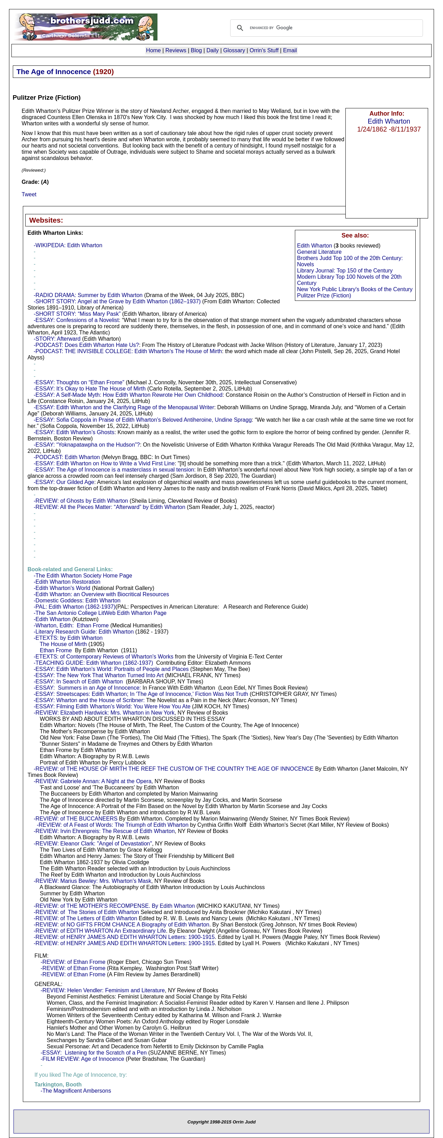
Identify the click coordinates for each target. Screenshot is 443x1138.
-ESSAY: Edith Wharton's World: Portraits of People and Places (111, 669)
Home (153, 50)
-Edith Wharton (52, 619)
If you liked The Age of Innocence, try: (80, 1075)
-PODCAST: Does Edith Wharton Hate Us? (86, 345)
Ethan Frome (56, 650)
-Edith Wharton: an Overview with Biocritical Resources (101, 594)
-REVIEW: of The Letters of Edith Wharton (85, 918)
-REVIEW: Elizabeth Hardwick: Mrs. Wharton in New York (104, 713)
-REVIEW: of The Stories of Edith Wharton (86, 912)
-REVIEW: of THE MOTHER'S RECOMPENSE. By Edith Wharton (114, 906)
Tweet (29, 194)
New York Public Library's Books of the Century (355, 289)
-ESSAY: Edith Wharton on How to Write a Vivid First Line (104, 463)
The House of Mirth (63, 644)
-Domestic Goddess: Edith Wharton (77, 600)
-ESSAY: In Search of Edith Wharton (78, 681)
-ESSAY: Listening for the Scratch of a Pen (93, 1053)
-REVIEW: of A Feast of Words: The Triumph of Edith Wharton (112, 825)
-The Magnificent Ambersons (75, 1091)
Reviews (175, 50)
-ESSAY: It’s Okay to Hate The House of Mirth (90, 389)
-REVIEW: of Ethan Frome (72, 962)
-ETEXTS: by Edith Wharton (68, 638)
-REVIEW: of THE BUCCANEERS (75, 819)
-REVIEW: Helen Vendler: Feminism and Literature (102, 990)
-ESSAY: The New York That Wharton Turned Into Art (98, 675)
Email (290, 50)
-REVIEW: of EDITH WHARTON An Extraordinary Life (100, 931)
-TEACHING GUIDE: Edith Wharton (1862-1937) (93, 663)
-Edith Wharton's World (62, 588)
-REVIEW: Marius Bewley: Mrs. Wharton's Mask (92, 881)
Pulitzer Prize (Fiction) (324, 295)
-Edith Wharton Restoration (67, 582)
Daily (212, 50)
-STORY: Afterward (57, 339)
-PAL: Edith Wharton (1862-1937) (74, 607)
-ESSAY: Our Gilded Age (64, 482)
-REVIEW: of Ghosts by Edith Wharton (81, 501)
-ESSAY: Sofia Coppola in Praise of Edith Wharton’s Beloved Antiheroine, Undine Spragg (143, 420)
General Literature (319, 252)
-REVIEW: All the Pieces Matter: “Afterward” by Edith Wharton (109, 507)
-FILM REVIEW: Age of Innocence (82, 1059)
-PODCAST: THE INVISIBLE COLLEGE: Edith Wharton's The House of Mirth (128, 351)
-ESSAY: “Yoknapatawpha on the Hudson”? (87, 445)
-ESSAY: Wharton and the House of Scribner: (89, 700)
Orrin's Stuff (264, 50)
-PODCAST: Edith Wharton (67, 457)
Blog (196, 50)
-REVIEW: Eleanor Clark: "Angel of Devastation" (93, 843)
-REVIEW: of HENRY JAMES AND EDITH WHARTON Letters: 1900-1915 (124, 937)
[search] (325, 28)
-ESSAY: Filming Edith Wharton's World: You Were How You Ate (112, 706)
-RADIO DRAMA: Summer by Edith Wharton (88, 295)
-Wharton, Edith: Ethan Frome (71, 625)
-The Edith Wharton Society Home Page (83, 576)
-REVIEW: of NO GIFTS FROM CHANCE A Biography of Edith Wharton (121, 925)
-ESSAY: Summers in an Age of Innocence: (87, 688)
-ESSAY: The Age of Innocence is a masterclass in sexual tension (114, 470)
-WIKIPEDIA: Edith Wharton (68, 245)
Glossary (234, 50)
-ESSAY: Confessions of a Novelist (76, 320)
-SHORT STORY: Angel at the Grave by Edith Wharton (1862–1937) (117, 301)
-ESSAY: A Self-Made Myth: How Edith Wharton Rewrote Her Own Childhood (128, 395)
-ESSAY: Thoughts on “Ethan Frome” (79, 382)
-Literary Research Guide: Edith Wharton (84, 632)
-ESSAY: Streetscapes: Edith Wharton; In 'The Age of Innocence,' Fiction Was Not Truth (141, 694)
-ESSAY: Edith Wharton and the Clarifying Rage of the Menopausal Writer (124, 407)
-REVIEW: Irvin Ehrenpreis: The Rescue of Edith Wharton (104, 831)
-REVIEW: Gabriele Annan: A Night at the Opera (92, 781)
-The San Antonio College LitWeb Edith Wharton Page (100, 613)
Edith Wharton (389, 121)
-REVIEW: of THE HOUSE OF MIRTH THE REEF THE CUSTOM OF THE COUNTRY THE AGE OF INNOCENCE (174, 769)
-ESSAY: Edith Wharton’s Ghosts (74, 432)
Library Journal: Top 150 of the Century (344, 271)
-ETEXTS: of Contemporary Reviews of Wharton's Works (103, 657)
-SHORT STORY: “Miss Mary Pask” (77, 314)
